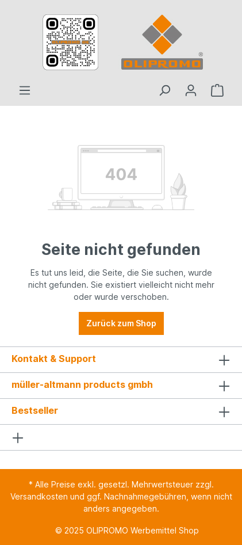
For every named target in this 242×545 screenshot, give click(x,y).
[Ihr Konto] (191, 90)
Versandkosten (39, 496)
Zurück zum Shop (121, 323)
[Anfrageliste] (217, 90)
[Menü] (24, 90)
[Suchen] (164, 90)
